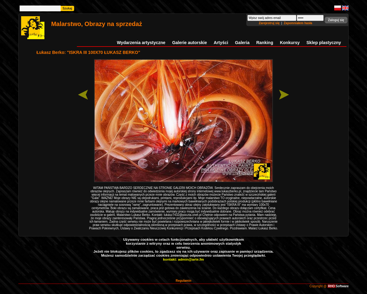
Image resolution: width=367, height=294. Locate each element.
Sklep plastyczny (323, 42)
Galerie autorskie (189, 42)
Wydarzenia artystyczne (141, 42)
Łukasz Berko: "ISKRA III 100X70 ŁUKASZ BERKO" (88, 52)
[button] (336, 20)
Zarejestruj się (270, 23)
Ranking (264, 42)
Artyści (221, 42)
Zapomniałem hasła (298, 23)
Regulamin (183, 280)
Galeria (242, 42)
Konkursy (290, 42)
